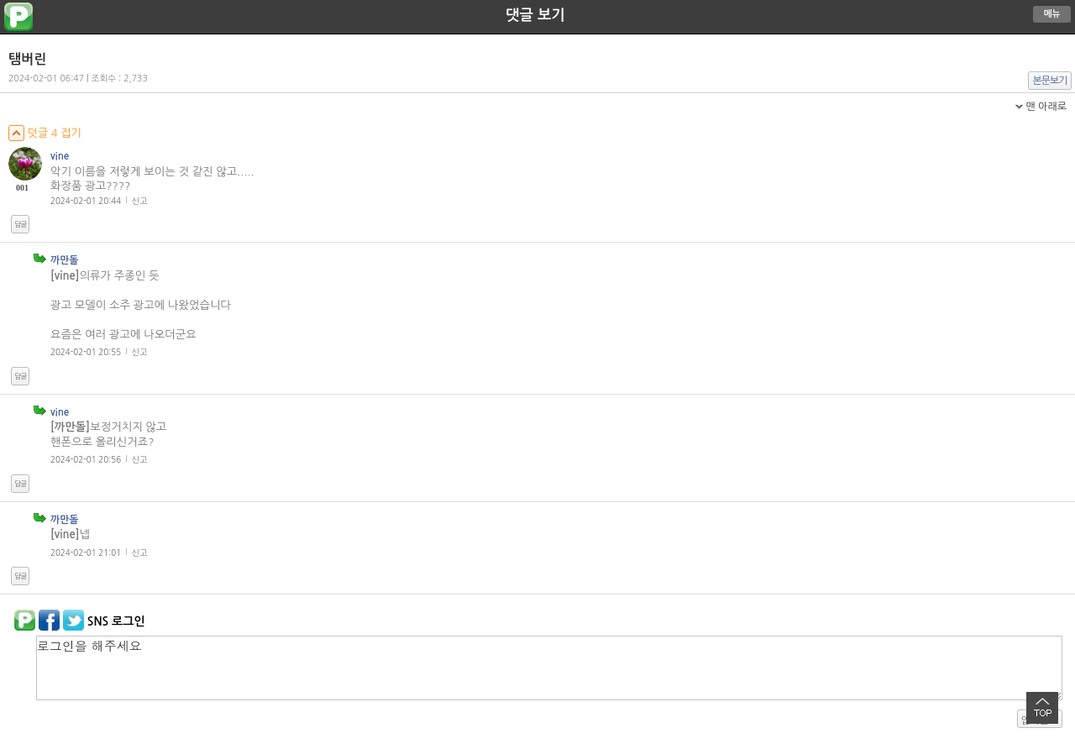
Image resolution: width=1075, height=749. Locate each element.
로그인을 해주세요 (549, 668)
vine (59, 156)
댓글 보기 (535, 15)
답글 (20, 224)
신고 (140, 200)
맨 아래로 (1046, 107)
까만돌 (64, 260)
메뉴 (1052, 13)
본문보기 (1050, 81)
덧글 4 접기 (44, 133)
